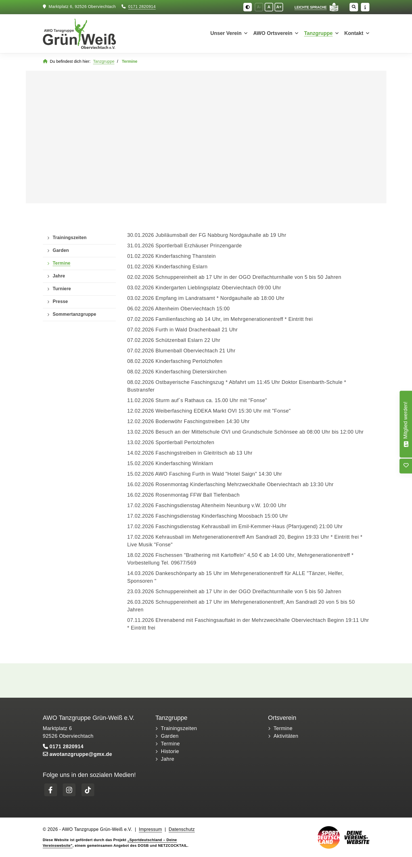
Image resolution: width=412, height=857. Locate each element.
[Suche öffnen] (354, 7)
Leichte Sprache (310, 8)
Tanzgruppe (318, 34)
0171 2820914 (142, 7)
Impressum (150, 829)
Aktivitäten (285, 736)
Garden (61, 250)
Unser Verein (226, 34)
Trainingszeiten (70, 238)
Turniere (62, 289)
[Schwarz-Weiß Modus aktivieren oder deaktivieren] (247, 7)
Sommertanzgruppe (74, 314)
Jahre (59, 276)
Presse (60, 302)
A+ (278, 7)
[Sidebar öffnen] (365, 7)
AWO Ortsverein (272, 34)
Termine (61, 263)
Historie (170, 752)
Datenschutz (182, 829)
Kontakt (353, 34)
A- (259, 7)
